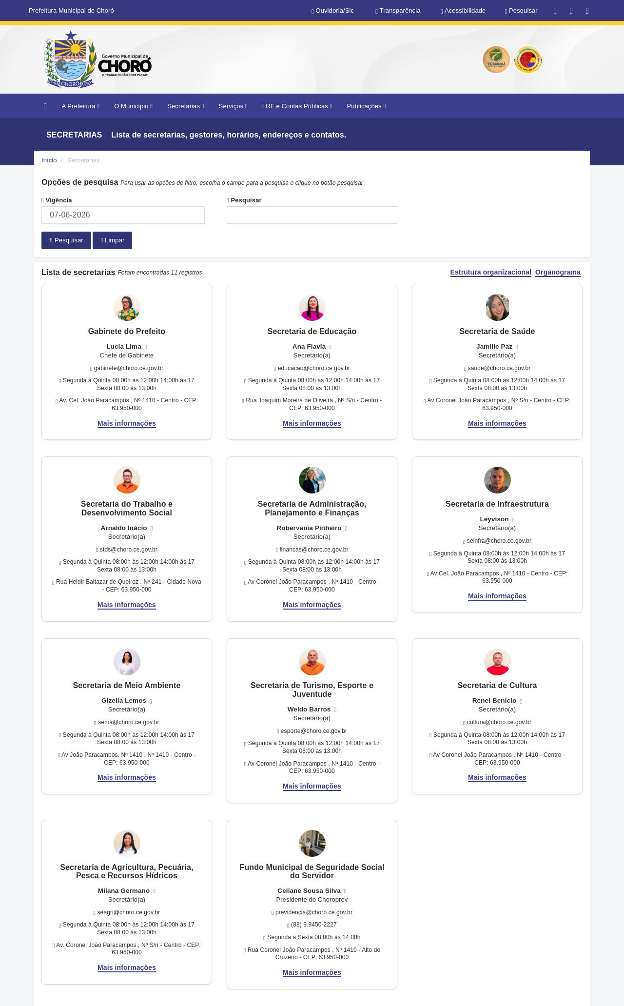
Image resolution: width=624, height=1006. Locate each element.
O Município (133, 106)
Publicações (366, 106)
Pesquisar (244, 200)
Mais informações (127, 423)
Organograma (558, 272)
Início (49, 160)
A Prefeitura (80, 106)
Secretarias (185, 106)
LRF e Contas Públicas (297, 106)
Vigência (56, 200)
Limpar (112, 240)
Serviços (233, 106)
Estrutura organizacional (491, 272)
